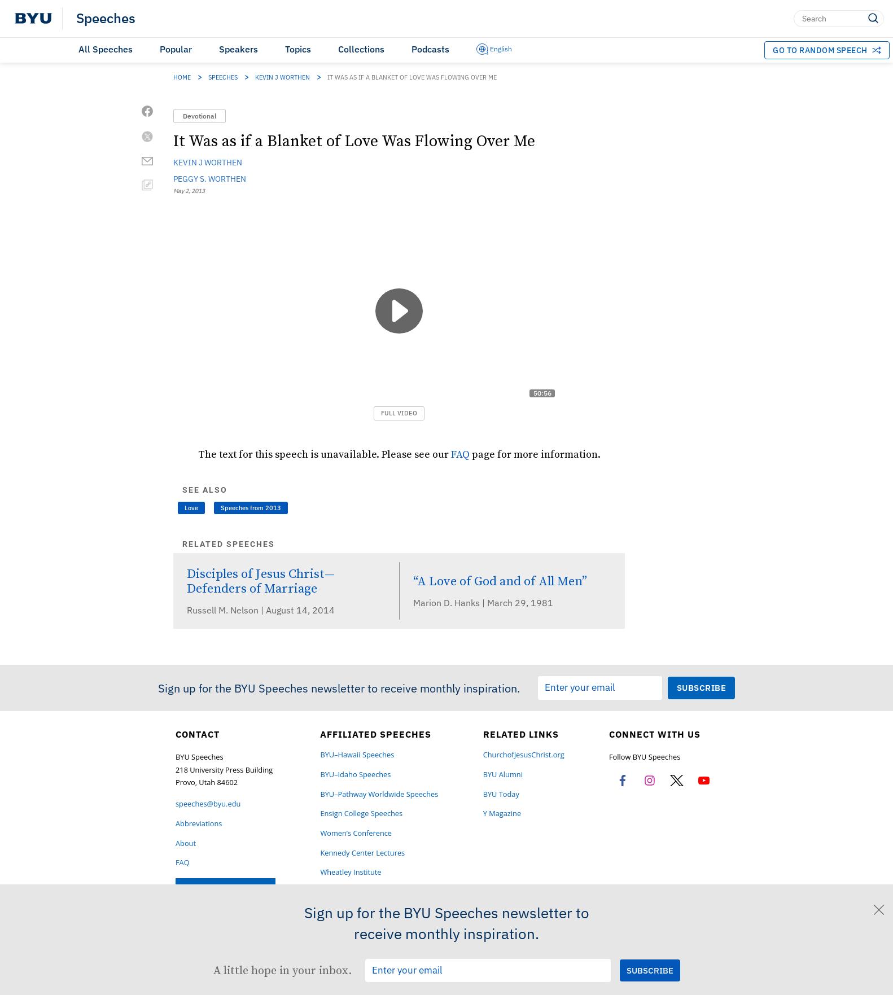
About (186, 843)
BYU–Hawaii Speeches (357, 755)
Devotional (199, 116)
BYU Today (501, 794)
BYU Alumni (503, 774)
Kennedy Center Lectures (362, 853)
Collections (361, 49)
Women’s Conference (356, 833)
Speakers (238, 49)
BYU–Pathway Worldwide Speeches (379, 794)
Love (191, 508)
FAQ (460, 454)
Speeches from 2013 (251, 508)
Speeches (105, 19)
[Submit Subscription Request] (702, 688)
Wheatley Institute (350, 872)
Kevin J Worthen (282, 77)
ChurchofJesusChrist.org (523, 755)
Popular (176, 49)
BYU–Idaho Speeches (355, 774)
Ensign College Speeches (361, 813)
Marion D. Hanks (447, 602)
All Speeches (105, 49)
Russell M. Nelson (224, 610)
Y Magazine (502, 813)
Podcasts (430, 49)
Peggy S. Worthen (209, 179)
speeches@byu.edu (208, 804)
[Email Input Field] (600, 688)
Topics (298, 49)
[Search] (839, 18)
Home (182, 77)
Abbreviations (199, 823)
